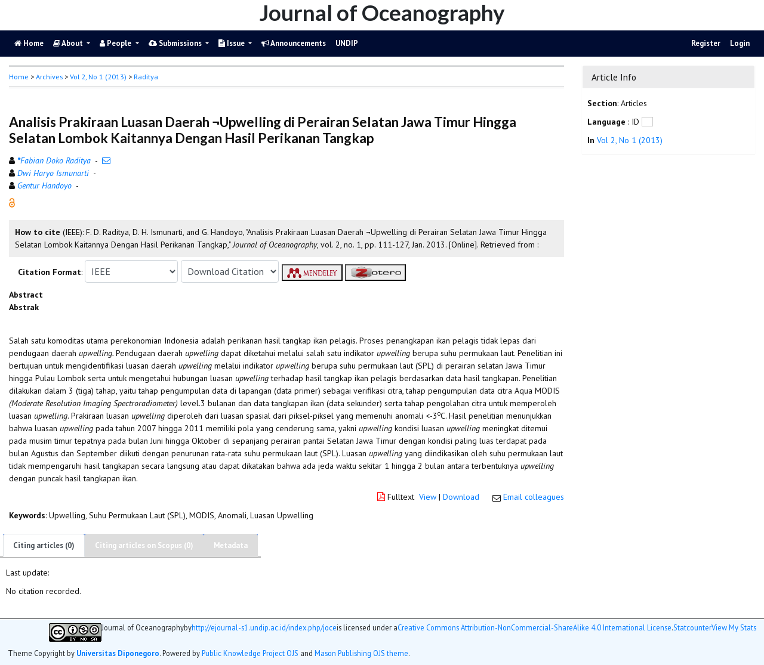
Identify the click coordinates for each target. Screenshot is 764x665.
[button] (12, 202)
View (427, 496)
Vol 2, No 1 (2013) (98, 76)
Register (705, 43)
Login (740, 43)
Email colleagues (533, 496)
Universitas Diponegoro (117, 653)
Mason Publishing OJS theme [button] (361, 653)
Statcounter (692, 627)
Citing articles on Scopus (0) (144, 545)
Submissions (176, 43)
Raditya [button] (146, 76)
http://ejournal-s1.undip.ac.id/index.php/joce (264, 627)
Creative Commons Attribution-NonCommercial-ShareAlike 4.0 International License (534, 627)
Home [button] (19, 76)
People (116, 43)
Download (461, 496)
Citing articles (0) (44, 545)
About (69, 43)
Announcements (293, 43)
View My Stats (733, 627)
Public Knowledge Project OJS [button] (250, 653)
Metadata (231, 545)
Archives (49, 76)
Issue (232, 43)
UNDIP (346, 43)
